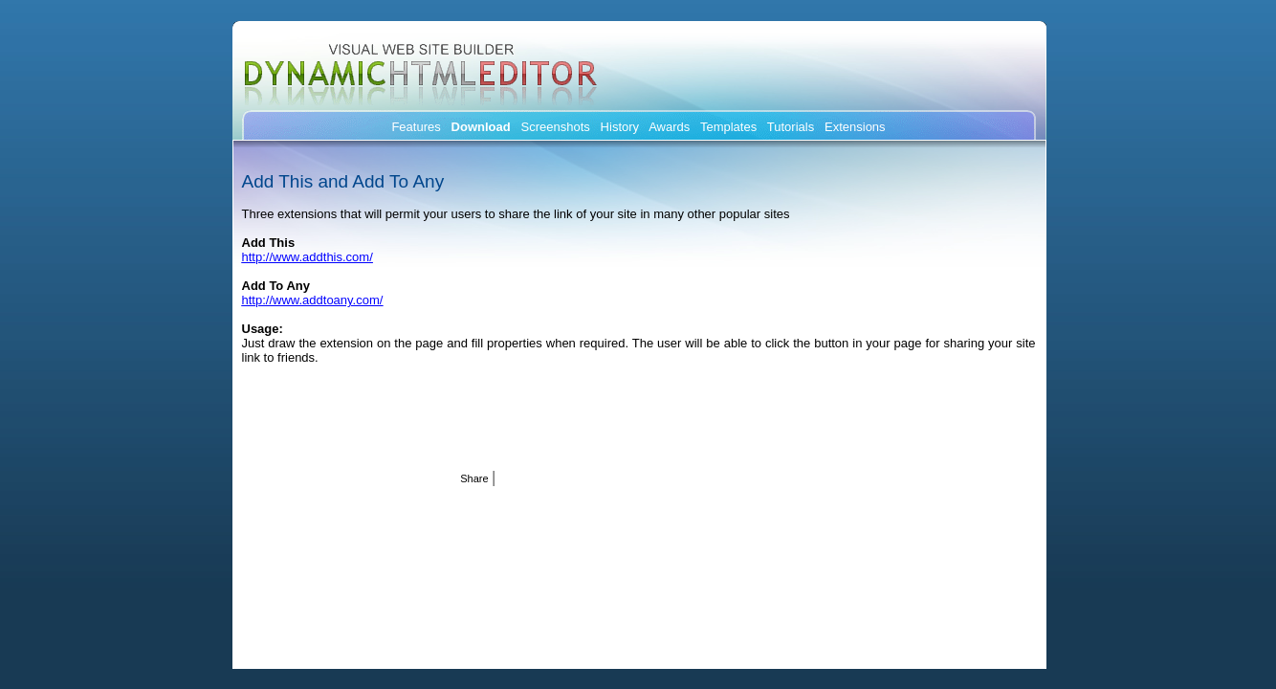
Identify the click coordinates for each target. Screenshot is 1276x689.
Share (474, 478)
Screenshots (555, 127)
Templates (728, 127)
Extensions (855, 127)
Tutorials (790, 127)
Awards (669, 127)
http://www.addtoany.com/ (313, 300)
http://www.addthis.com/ (307, 257)
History (620, 127)
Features (415, 127)
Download (481, 127)
